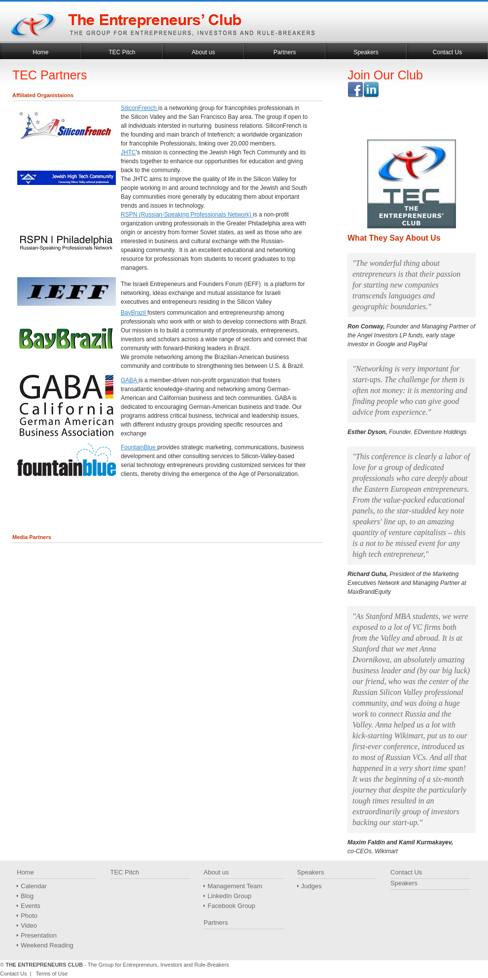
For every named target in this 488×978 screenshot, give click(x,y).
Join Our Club (385, 75)
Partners (285, 52)
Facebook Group (231, 905)
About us (203, 52)
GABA (130, 380)
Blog (27, 896)
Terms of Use (51, 974)
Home (40, 52)
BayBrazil (134, 312)
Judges (311, 886)
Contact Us (447, 52)
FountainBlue (139, 447)
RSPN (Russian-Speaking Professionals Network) (187, 214)
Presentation (39, 935)
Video (29, 925)
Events (30, 905)
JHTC (128, 152)
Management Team (235, 886)
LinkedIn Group (229, 896)
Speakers (366, 52)
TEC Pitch (121, 52)
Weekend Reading (47, 945)
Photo (29, 915)
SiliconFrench (139, 108)
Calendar (34, 886)
